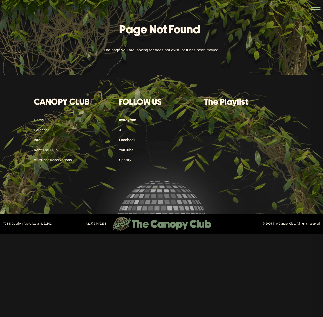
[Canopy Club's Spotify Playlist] (246, 153)
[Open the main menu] (316, 7)
